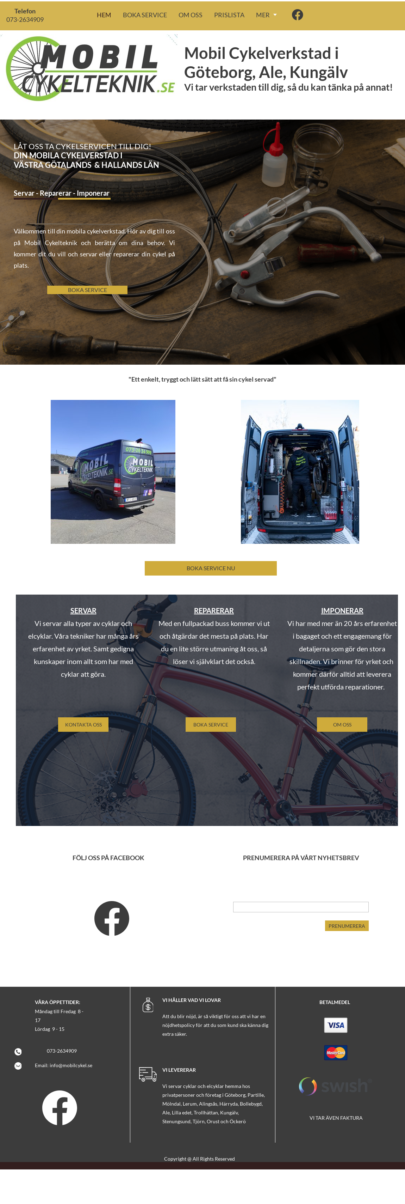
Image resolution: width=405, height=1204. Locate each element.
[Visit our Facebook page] (297, 14)
